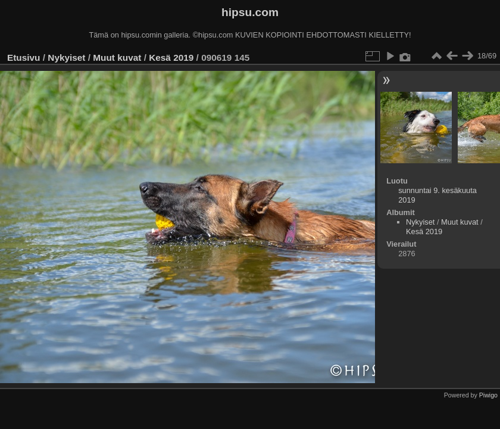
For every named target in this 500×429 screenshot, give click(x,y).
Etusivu (23, 57)
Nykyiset (66, 57)
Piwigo (488, 395)
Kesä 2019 (171, 57)
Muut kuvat (117, 57)
